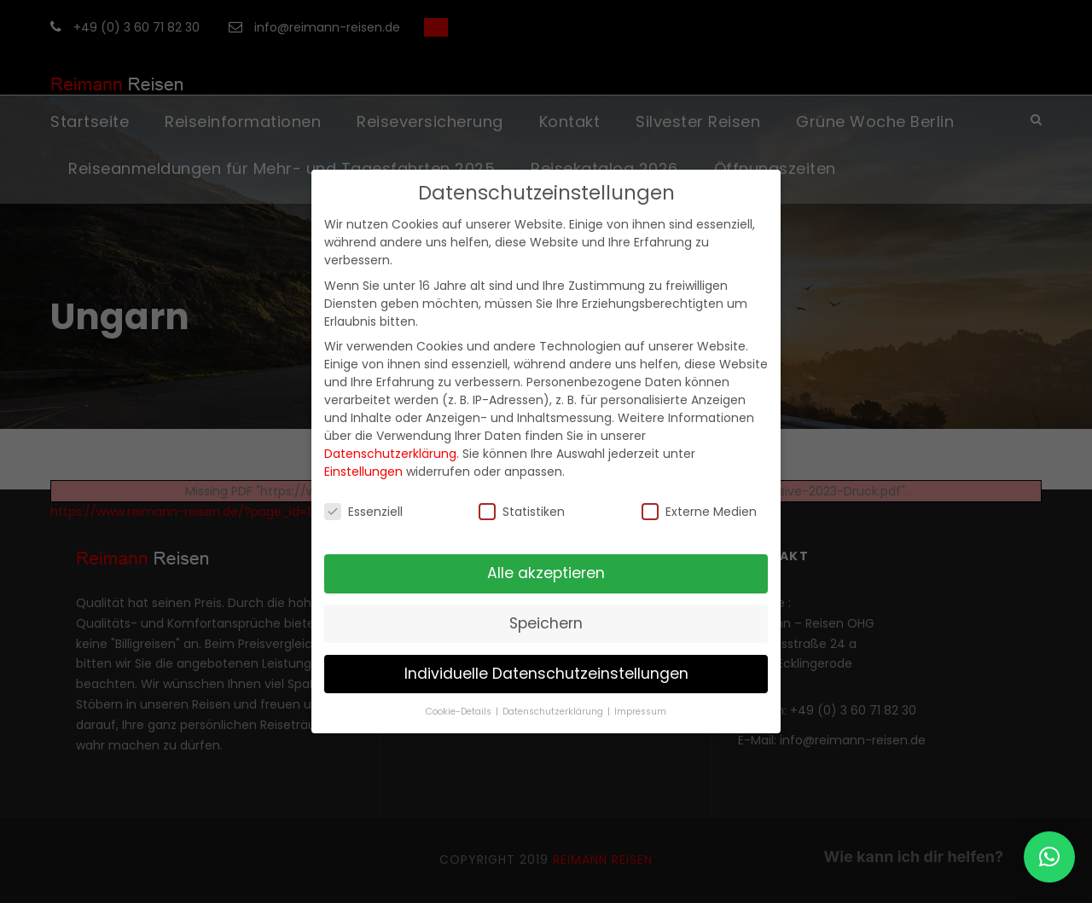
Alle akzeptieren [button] (546, 573)
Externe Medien (699, 511)
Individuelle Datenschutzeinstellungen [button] (546, 673)
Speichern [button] (546, 623)
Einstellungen (363, 471)
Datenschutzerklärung (390, 453)
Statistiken (522, 511)
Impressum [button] (640, 711)
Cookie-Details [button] (460, 711)
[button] (1049, 857)
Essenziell (363, 511)
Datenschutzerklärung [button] (554, 711)
